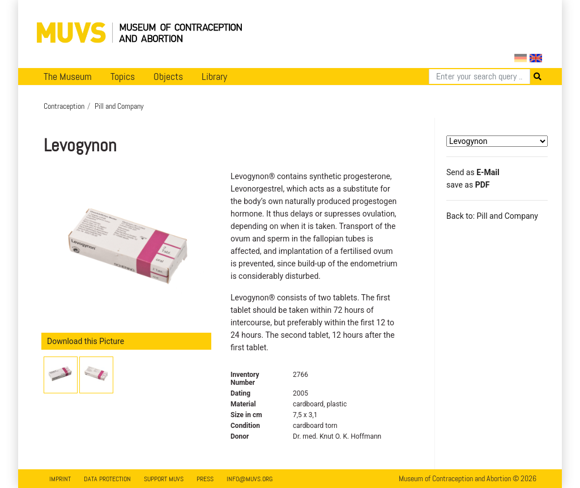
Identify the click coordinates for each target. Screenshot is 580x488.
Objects (168, 76)
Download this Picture (85, 341)
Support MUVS (164, 478)
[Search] (479, 76)
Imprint (60, 478)
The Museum (68, 76)
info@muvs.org (249, 478)
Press (205, 478)
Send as (473, 172)
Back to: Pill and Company (492, 215)
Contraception (64, 106)
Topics (122, 76)
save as (467, 184)
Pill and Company (119, 106)
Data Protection (107, 478)
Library (214, 76)
